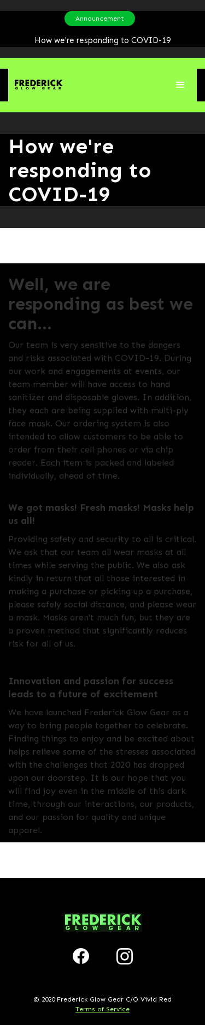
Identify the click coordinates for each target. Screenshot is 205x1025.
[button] (180, 85)
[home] (35, 85)
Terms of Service (102, 1009)
